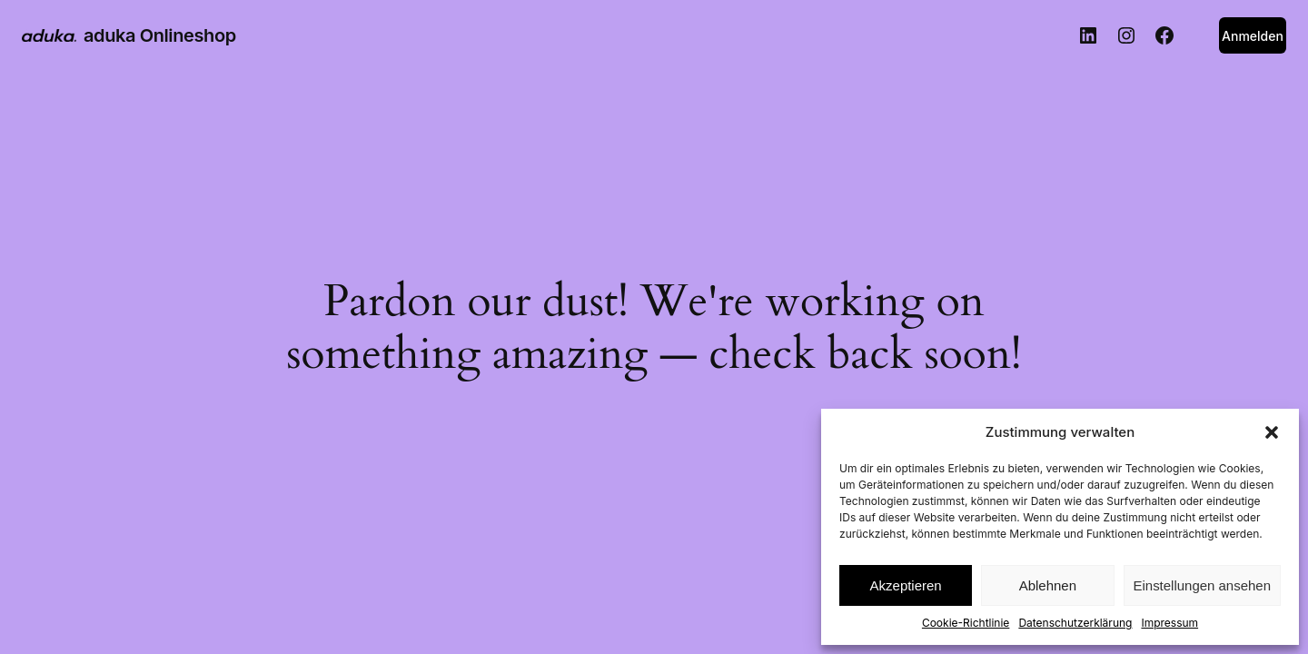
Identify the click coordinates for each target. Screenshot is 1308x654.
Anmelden (1252, 36)
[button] (1272, 432)
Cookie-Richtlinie (965, 622)
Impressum (1169, 622)
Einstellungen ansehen (1202, 585)
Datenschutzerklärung (1075, 622)
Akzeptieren (906, 585)
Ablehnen (1047, 585)
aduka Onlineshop (160, 35)
